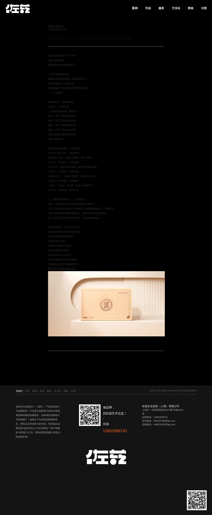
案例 (134, 8)
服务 (161, 8)
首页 (27, 391)
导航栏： (20, 391)
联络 (190, 8)
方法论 (175, 8)
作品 (147, 8)
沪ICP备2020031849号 (186, 391)
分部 (203, 8)
